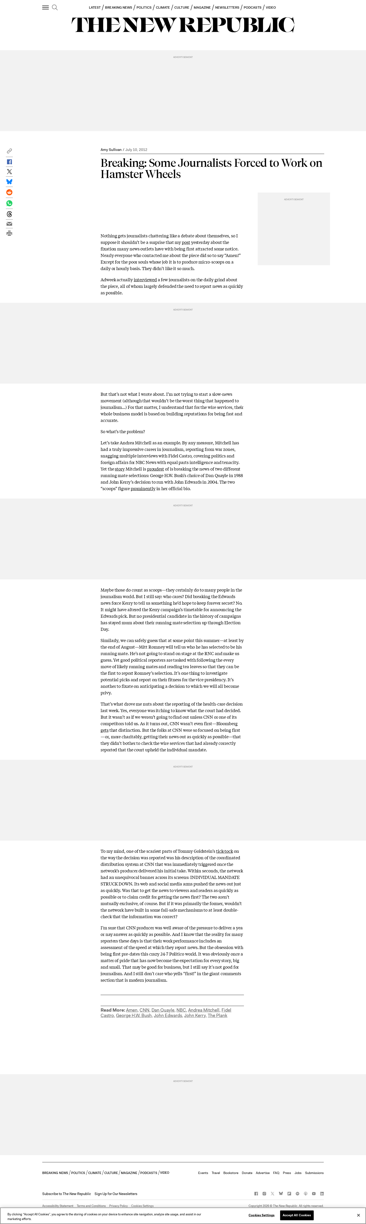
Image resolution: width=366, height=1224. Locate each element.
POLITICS (144, 7)
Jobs (298, 1173)
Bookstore (230, 1173)
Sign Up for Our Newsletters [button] (116, 1194)
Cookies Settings (142, 1206)
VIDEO (271, 7)
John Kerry (195, 1015)
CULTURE (181, 7)
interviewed (145, 279)
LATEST (95, 7)
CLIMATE (163, 7)
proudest (155, 469)
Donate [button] (247, 1173)
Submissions (314, 1173)
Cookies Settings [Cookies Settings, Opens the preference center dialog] (261, 1215)
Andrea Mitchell (203, 1010)
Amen (131, 1010)
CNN (144, 1010)
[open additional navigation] (45, 7)
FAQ (276, 1173)
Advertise (263, 1173)
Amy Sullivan (111, 149)
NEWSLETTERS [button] (227, 7)
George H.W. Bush (134, 1015)
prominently (143, 488)
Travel (216, 1173)
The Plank (217, 1015)
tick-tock (224, 851)
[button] (9, 152)
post (186, 242)
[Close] (358, 1215)
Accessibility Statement (57, 1206)
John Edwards (168, 1015)
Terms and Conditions (91, 1206)
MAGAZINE (202, 7)
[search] (54, 7)
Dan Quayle (162, 1010)
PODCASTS (252, 7)
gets (105, 730)
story (120, 469)
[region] (183, 1215)
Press (287, 1173)
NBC (181, 1010)
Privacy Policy (118, 1206)
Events (203, 1173)
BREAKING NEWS (118, 7)
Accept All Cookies (297, 1215)
